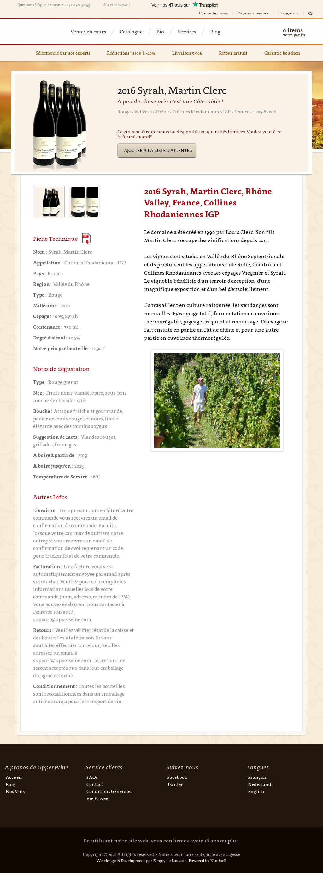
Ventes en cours (88, 31)
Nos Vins (15, 791)
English (256, 791)
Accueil (14, 777)
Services (187, 31)
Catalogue (131, 31)
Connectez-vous (213, 13)
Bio (160, 31)
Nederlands (260, 784)
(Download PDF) (86, 238)
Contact (94, 784)
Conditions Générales (109, 791)
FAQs (92, 777)
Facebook (177, 777)
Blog (215, 31)
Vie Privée (97, 798)
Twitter (175, 784)
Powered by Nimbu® (207, 860)
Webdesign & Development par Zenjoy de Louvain (142, 860)
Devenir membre (253, 13)
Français (289, 13)
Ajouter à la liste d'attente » (158, 150)
